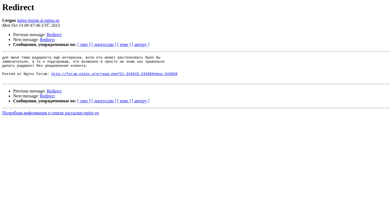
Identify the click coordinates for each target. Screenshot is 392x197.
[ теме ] (124, 44)
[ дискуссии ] (103, 44)
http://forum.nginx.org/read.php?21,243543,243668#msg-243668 (114, 77)
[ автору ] (140, 44)
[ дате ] (83, 44)
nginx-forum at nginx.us (38, 20)
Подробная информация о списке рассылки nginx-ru (50, 117)
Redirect (54, 34)
